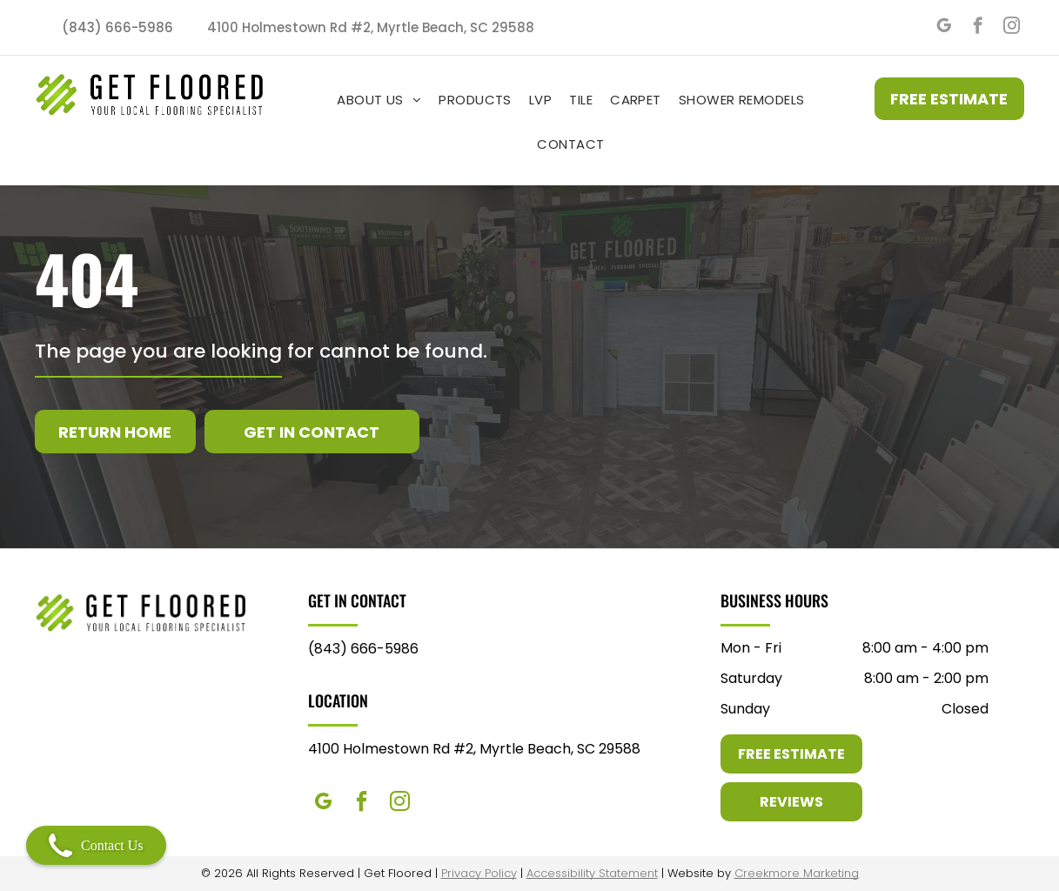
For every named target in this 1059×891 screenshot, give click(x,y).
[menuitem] (379, 99)
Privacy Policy (479, 873)
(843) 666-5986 (363, 649)
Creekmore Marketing (796, 873)
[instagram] (1011, 28)
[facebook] (977, 28)
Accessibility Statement (592, 873)
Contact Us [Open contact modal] (96, 845)
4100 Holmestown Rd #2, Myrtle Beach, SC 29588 (474, 749)
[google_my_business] (943, 28)
